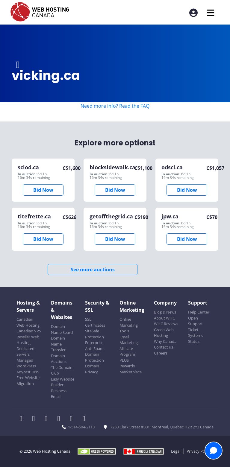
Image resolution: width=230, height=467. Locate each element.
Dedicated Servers (25, 351)
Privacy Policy (199, 451)
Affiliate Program (127, 351)
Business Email (58, 393)
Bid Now (43, 190)
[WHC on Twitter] (35, 419)
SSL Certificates (95, 322)
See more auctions (93, 269)
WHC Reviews (166, 323)
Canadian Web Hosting (28, 322)
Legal (175, 451)
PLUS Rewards (127, 363)
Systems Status (195, 338)
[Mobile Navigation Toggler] (211, 12)
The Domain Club (61, 370)
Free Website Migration (28, 380)
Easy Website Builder (62, 382)
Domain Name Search (63, 329)
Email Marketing (128, 340)
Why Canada (165, 341)
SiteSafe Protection (94, 334)
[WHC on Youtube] (73, 419)
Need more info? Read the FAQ (115, 106)
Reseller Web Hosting (27, 340)
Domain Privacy (92, 369)
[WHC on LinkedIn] (48, 419)
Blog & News (165, 312)
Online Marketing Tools (128, 325)
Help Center (198, 312)
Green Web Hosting (164, 332)
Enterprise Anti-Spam (94, 345)
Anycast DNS (27, 372)
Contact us (163, 347)
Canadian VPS (28, 331)
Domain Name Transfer (58, 343)
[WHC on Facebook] (22, 419)
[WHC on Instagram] (60, 419)
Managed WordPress (26, 363)
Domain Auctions (58, 358)
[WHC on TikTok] (85, 419)
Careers (160, 353)
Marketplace (130, 372)
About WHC (164, 318)
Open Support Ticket (195, 323)
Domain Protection (94, 357)
